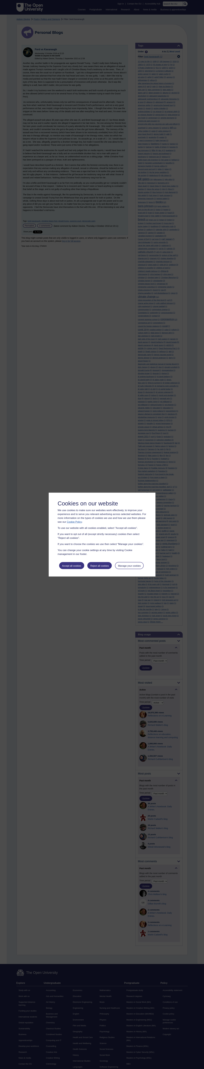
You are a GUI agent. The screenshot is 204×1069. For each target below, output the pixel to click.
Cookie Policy (74, 521)
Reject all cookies (99, 566)
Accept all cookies (71, 566)
